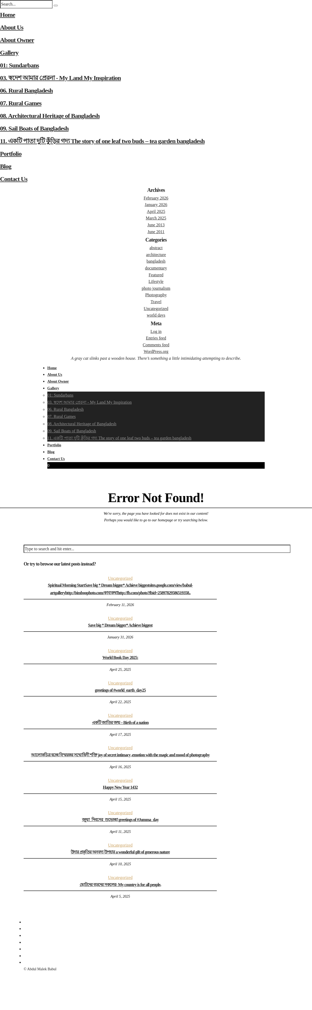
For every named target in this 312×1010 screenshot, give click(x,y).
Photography (156, 295)
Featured (156, 275)
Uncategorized (156, 308)
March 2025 (156, 218)
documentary (156, 268)
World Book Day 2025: (120, 657)
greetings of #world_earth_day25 (120, 690)
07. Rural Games (21, 103)
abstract (156, 248)
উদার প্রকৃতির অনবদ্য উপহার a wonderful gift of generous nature (120, 852)
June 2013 (156, 225)
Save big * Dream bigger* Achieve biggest (120, 625)
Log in (155, 331)
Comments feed (156, 345)
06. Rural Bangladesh (26, 90)
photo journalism (156, 288)
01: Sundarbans (19, 65)
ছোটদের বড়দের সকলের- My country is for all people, (120, 884)
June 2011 (156, 231)
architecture (156, 254)
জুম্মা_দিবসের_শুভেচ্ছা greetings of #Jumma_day (120, 819)
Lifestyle (156, 281)
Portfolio (11, 153)
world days (156, 315)
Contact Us (13, 179)
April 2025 (156, 211)
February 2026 (156, 198)
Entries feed (156, 338)
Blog (5, 166)
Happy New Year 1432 (120, 787)
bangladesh (156, 261)
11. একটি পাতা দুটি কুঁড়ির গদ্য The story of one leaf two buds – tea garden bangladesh (102, 141)
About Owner (17, 40)
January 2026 (156, 204)
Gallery (9, 52)
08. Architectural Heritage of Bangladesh (50, 115)
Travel (156, 301)
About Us (11, 27)
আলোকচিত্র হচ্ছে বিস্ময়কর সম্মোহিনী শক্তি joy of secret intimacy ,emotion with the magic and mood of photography (120, 755)
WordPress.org (156, 351)
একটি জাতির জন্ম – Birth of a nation (120, 722)
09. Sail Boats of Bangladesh (34, 128)
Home (7, 14)
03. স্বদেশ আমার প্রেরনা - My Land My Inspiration (60, 77)
